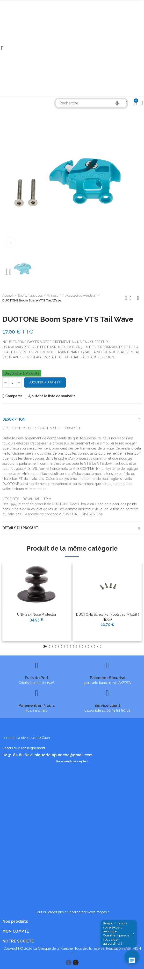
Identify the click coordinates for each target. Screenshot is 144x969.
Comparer (13, 396)
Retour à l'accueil (132, 298)
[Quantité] (12, 382)
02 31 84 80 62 (15, 755)
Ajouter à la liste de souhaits (51, 396)
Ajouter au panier (45, 382)
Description (13, 419)
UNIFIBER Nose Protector (36, 614)
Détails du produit (20, 528)
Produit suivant (138, 298)
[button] (45, 646)
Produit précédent (126, 298)
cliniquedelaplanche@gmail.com (61, 755)
